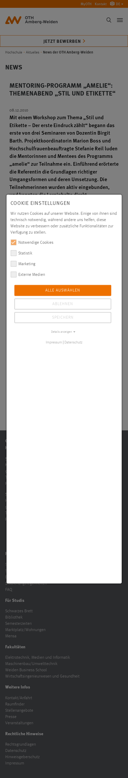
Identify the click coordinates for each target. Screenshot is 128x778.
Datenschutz (73, 342)
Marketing (22, 263)
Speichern (63, 317)
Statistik (21, 253)
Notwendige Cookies (31, 242)
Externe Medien (27, 274)
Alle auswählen (62, 290)
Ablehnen (62, 304)
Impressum (54, 342)
